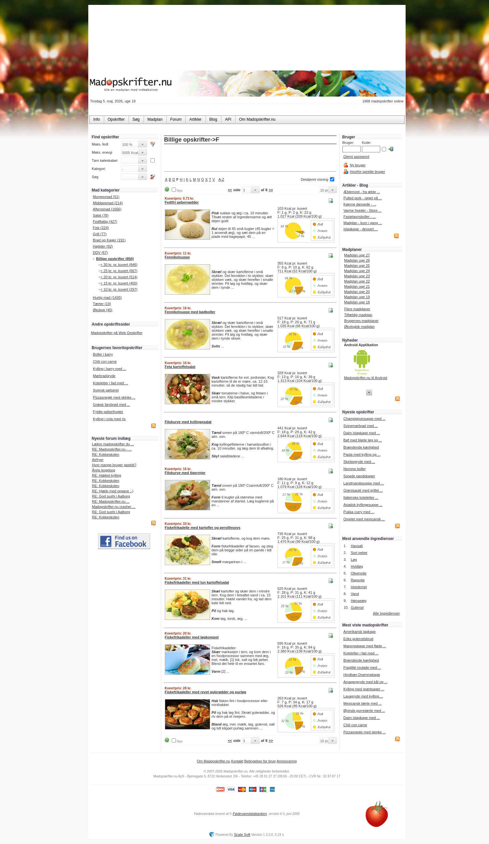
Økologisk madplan (359, 327)
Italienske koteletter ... (360, 497)
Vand (355, 594)
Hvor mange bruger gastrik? (114, 465)
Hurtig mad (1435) (107, 297)
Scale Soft (242, 834)
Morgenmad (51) (106, 197)
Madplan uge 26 (357, 260)
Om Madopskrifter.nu (213, 761)
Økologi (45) (102, 310)
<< (230, 190)
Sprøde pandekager (359, 476)
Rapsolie (358, 580)
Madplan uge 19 (357, 297)
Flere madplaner (357, 309)
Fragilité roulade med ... (362, 667)
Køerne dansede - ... (359, 204)
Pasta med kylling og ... (362, 454)
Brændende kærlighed (361, 447)
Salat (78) (100, 215)
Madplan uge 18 (357, 302)
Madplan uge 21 (357, 286)
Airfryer (97, 460)
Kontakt (237, 761)
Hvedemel (359, 587)
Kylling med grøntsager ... (363, 689)
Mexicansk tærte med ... (362, 703)
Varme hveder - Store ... (362, 210)
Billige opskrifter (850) (115, 259)
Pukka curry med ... (358, 512)
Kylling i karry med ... (109, 369)
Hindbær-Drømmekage (361, 675)
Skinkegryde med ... (359, 462)
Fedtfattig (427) (105, 221)
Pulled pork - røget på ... (362, 198)
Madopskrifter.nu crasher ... (113, 507)
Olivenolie (359, 573)
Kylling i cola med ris (109, 419)
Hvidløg (357, 566)
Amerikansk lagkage (359, 632)
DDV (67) (100, 252)
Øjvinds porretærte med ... (364, 711)
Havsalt (357, 546)
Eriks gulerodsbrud (358, 639)
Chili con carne (105, 361)
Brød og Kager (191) (109, 240)
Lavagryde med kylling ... (363, 696)
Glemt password (356, 157)
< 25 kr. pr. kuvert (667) (118, 271)
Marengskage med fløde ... (364, 646)
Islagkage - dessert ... (360, 229)
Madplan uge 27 (357, 255)
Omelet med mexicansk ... (364, 519)
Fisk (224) (101, 228)
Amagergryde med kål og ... (365, 682)
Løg (354, 559)
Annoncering (287, 761)
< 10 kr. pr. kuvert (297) (118, 289)
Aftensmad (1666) (107, 209)
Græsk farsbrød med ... (111, 405)
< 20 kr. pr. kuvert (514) (118, 277)
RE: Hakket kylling (106, 475)
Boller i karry (103, 354)
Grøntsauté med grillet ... (363, 490)
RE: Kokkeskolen (105, 454)
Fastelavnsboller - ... (359, 217)
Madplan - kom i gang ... (362, 223)
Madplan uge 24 (357, 271)
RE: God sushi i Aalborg (111, 496)
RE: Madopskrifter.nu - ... (112, 449)
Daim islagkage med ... (361, 433)
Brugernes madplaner (361, 321)
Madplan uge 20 (357, 292)
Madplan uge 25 (357, 266)
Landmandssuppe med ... (363, 483)
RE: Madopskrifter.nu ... (110, 501)
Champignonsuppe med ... (364, 419)
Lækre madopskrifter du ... (113, 444)
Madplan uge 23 (357, 276)
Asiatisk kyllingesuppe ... (362, 505)
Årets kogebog (103, 470)
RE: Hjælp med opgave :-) (112, 491)
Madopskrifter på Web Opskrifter (116, 333)
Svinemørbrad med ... (360, 426)
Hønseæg (359, 601)
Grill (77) (100, 234)
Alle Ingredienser (386, 613)
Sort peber (359, 553)
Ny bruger (358, 165)
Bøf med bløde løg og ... (362, 440)
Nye (180, 190)
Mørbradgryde (104, 376)
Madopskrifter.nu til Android (365, 378)
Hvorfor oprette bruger (367, 172)
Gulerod (357, 607)
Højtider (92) (103, 246)
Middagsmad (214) (108, 203)
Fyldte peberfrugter (108, 412)
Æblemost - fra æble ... (361, 192)
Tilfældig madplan (358, 315)
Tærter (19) (102, 304)
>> (271, 190)
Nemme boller (354, 469)
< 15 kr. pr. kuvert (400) (118, 283)
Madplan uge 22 (357, 281)
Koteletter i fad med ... (110, 383)
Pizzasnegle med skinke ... (114, 397)
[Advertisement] (250, 158)
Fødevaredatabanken (250, 814)
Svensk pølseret (106, 390)
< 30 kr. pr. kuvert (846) (118, 265)
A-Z (221, 179)
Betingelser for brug (260, 761)
